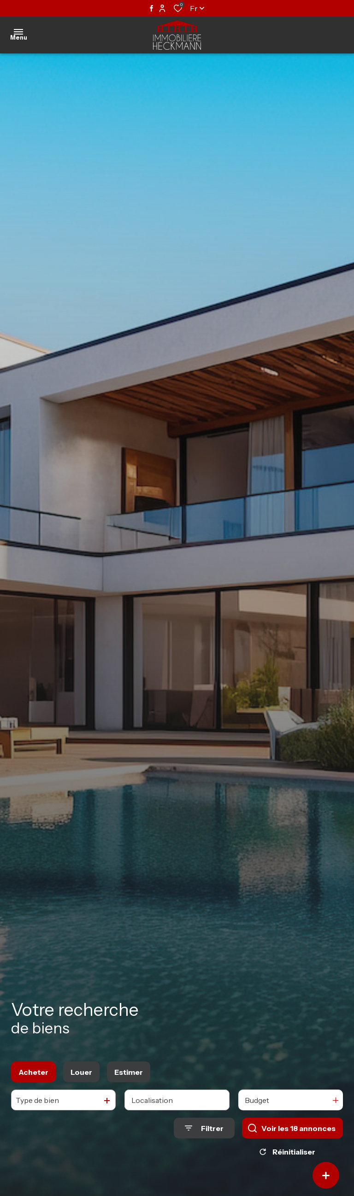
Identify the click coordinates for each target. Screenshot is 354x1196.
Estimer (128, 1072)
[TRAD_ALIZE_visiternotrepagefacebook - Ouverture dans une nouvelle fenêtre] (151, 8)
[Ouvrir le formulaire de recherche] (204, 1128)
